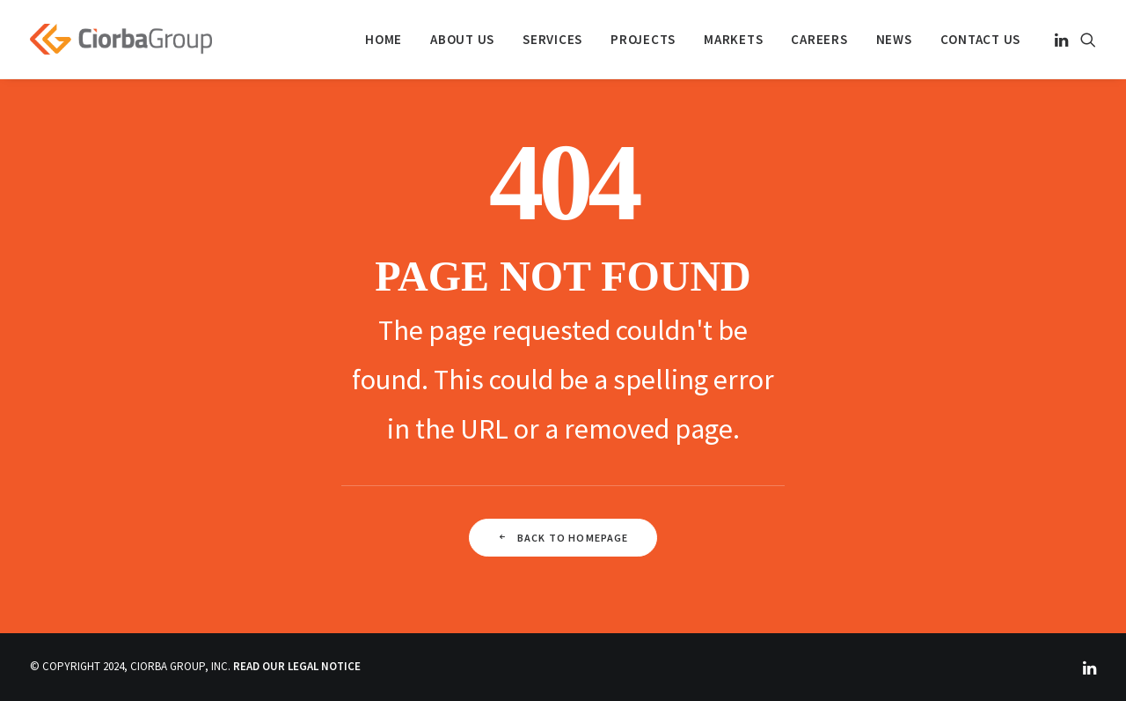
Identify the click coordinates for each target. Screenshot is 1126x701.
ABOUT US (462, 39)
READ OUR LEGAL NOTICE (297, 666)
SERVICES (552, 39)
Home (383, 39)
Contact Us (980, 39)
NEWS (894, 39)
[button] (1063, 39)
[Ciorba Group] (121, 39)
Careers (819, 39)
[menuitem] (383, 39)
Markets (733, 39)
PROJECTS (643, 39)
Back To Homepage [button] (562, 537)
